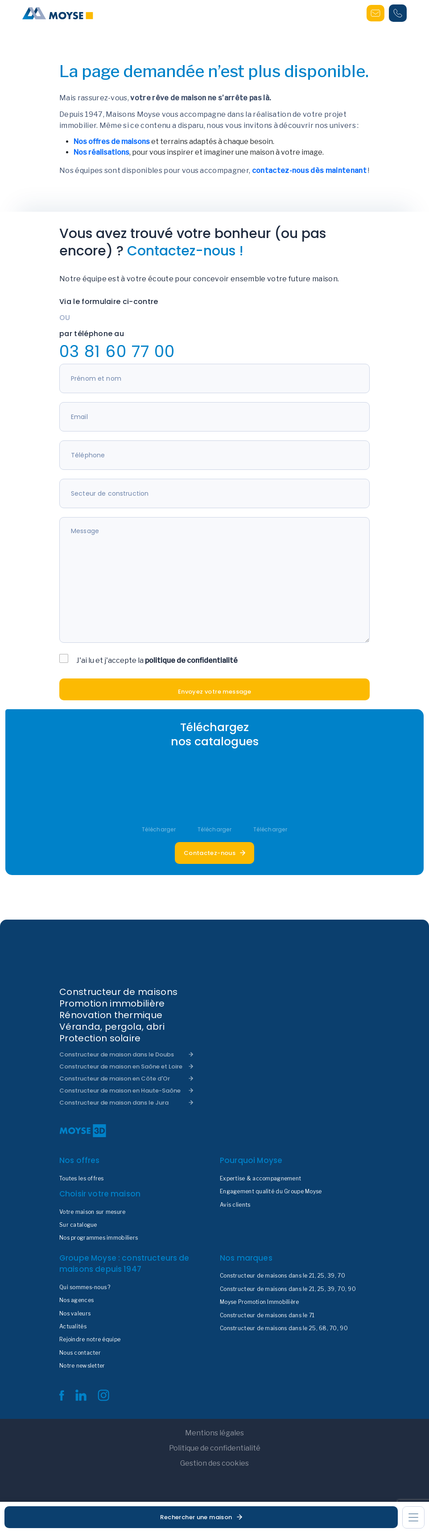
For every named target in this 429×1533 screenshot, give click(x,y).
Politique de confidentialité (214, 1448)
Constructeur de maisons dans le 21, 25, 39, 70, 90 (288, 1289)
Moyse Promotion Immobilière (259, 1302)
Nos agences (76, 1300)
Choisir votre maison (99, 1193)
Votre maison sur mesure (92, 1212)
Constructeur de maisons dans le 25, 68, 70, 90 (284, 1328)
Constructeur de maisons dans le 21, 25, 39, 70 (282, 1276)
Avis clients (235, 1205)
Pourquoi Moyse (251, 1160)
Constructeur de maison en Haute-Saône (120, 1090)
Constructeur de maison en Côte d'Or (114, 1078)
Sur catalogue (78, 1225)
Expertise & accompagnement (260, 1178)
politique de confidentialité (191, 660)
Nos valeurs (75, 1314)
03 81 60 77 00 (117, 351)
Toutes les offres (81, 1178)
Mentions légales (214, 1433)
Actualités (73, 1326)
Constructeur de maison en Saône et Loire (120, 1066)
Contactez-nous (209, 853)
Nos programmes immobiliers (98, 1238)
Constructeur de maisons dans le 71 (267, 1315)
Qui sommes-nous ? (85, 1287)
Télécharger (159, 829)
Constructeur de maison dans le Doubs (116, 1054)
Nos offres (79, 1160)
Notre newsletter (82, 1366)
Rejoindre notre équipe (89, 1339)
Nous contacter (80, 1353)
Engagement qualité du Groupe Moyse (271, 1191)
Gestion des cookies (214, 1463)
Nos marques (246, 1258)
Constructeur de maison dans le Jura (114, 1102)
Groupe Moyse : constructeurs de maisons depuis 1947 (124, 1264)
